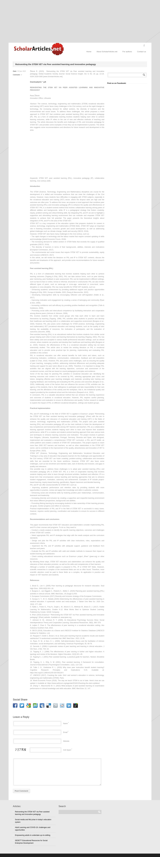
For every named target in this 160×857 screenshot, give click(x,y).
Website (66, 741)
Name (65, 724)
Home (88, 52)
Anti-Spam (67, 750)
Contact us (141, 52)
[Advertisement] (80, 21)
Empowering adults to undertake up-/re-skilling (32, 835)
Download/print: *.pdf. (38, 82)
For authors (127, 52)
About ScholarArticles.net (106, 52)
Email (65, 732)
